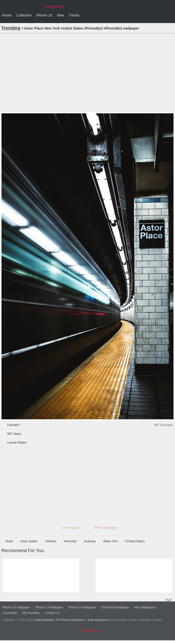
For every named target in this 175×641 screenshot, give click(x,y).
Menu (170, 15)
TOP (168, 600)
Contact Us (52, 613)
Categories (54, 7)
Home (7, 15)
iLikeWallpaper (44, 620)
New (60, 15)
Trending (10, 28)
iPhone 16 (44, 15)
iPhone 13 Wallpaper (49, 607)
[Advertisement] (87, 72)
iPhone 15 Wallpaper (16, 607)
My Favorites (31, 613)
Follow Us (91, 630)
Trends (74, 15)
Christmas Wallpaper (115, 607)
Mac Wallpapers (145, 607)
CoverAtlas (9, 613)
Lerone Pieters (17, 442)
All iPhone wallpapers (69, 620)
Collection (24, 15)
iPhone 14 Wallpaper (82, 607)
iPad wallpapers (98, 620)
